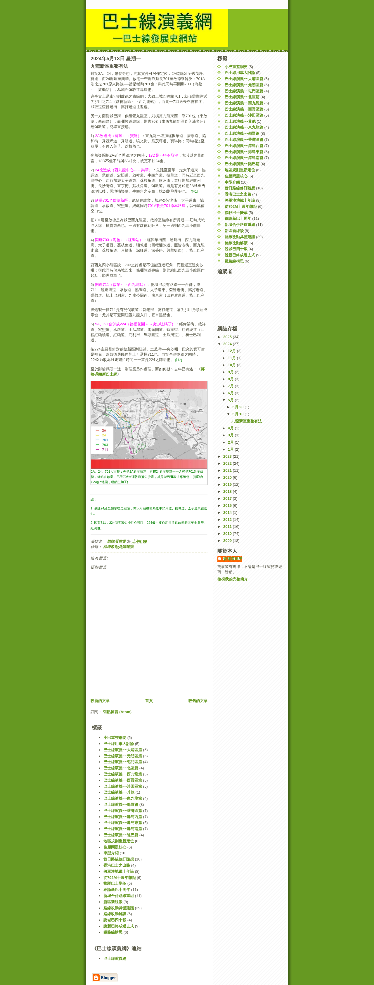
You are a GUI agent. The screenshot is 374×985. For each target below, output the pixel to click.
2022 (228, 463)
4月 (231, 428)
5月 (231, 400)
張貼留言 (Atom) (117, 712)
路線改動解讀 (236, 243)
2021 (228, 470)
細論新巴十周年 (238, 218)
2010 (228, 533)
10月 (232, 365)
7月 (231, 386)
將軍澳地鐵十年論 (240, 200)
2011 (228, 526)
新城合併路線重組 (240, 224)
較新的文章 (100, 701)
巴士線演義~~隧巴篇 (242, 164)
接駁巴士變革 (236, 212)
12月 (232, 351)
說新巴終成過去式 (240, 255)
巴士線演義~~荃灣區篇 (244, 139)
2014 (228, 512)
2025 (228, 337)
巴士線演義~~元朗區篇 (244, 85)
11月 (232, 358)
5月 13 (238, 414)
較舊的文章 (197, 701)
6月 (231, 393)
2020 (228, 477)
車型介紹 (232, 182)
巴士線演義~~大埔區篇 (244, 79)
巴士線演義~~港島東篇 (244, 152)
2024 (228, 344)
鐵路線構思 (234, 261)
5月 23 (238, 407)
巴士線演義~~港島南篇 (244, 157)
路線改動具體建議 (118, 547)
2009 (228, 540)
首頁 (149, 701)
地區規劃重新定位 (240, 170)
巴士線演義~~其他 (240, 121)
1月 (231, 449)
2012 (228, 519)
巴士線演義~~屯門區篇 (244, 91)
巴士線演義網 (114, 958)
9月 (231, 372)
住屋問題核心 (236, 176)
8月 (231, 379)
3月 (231, 435)
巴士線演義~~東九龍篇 (244, 127)
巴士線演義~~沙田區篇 (244, 115)
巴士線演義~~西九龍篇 (244, 103)
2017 (228, 498)
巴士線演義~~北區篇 (242, 97)
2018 (228, 491)
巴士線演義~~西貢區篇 (244, 109)
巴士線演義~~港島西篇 (244, 146)
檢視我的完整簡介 (232, 579)
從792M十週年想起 (241, 206)
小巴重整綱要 (236, 67)
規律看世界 (232, 559)
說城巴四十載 (236, 249)
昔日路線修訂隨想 (240, 188)
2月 (231, 442)
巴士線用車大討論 (240, 72)
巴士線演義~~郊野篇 (242, 133)
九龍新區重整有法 (246, 421)
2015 (228, 505)
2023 (228, 456)
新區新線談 (234, 231)
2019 (228, 484)
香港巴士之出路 (238, 194)
